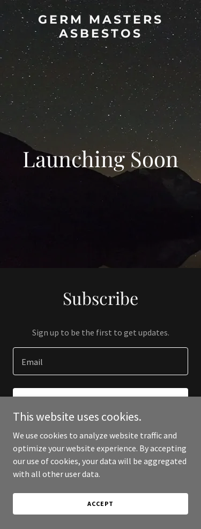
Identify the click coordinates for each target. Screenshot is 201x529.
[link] (100, 34)
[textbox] (100, 361)
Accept (100, 504)
